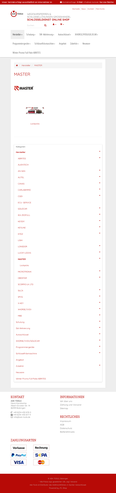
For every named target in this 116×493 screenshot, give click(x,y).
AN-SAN (60, 170)
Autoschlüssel (64, 34)
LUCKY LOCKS (60, 252)
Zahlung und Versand (70, 404)
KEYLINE (60, 227)
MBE (60, 315)
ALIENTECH (23, 164)
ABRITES (60, 157)
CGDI (60, 195)
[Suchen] (34, 25)
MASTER (60, 258)
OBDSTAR (60, 277)
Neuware (86, 43)
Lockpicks (35, 123)
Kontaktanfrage (68, 2)
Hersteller (17, 34)
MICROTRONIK (60, 271)
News (84, 9)
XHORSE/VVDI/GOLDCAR (86, 34)
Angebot (62, 43)
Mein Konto (100, 9)
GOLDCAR (60, 208)
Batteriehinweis (67, 431)
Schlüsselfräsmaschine (44, 43)
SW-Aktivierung (46, 34)
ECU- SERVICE (24, 202)
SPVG (60, 296)
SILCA (60, 289)
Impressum (65, 421)
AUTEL (60, 176)
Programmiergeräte (22, 43)
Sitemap (64, 408)
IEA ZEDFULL (60, 214)
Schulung (31, 34)
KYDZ (60, 233)
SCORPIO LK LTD (25, 284)
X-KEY (60, 302)
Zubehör (74, 43)
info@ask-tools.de (90, 2)
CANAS (60, 183)
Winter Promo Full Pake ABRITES (27, 52)
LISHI (20, 240)
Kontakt (91, 9)
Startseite (76, 9)
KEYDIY (60, 220)
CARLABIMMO (60, 189)
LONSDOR (60, 245)
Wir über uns (66, 401)
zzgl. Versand (71, 482)
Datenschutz (66, 428)
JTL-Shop (63, 488)
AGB (62, 424)
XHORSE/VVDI (60, 308)
